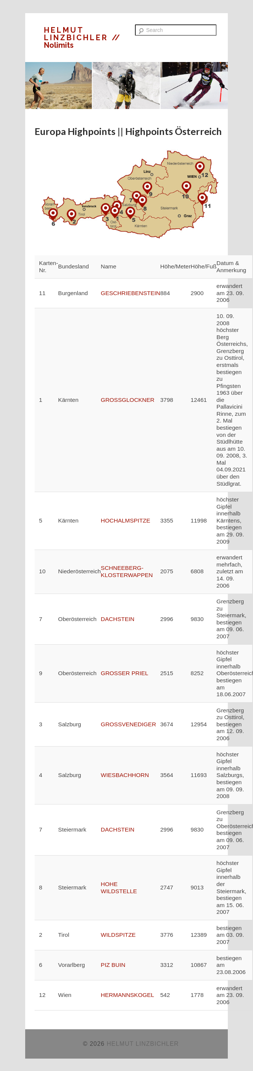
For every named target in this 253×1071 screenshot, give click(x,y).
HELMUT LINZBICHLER (78, 34)
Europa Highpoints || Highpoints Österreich (128, 131)
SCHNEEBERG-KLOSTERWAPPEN (127, 571)
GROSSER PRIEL (124, 673)
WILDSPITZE (118, 935)
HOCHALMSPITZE (125, 520)
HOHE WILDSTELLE (119, 887)
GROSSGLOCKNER (128, 400)
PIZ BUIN (113, 965)
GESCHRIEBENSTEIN (130, 293)
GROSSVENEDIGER (128, 724)
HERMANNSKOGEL (127, 995)
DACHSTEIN (117, 619)
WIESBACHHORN (125, 775)
